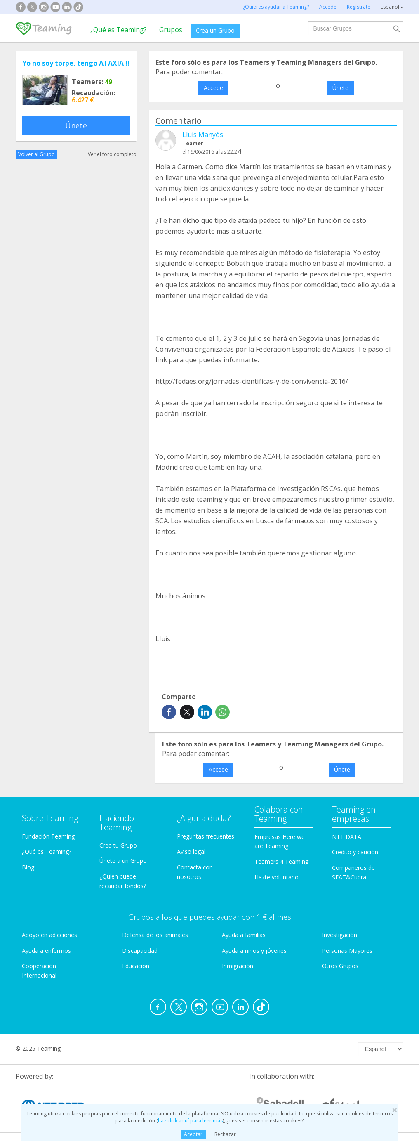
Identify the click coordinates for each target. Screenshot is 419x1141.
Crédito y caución (355, 852)
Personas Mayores (347, 950)
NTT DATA (346, 837)
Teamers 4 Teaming (281, 861)
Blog (28, 867)
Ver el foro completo (112, 154)
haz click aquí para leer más (190, 1120)
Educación (135, 966)
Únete (76, 125)
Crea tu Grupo (118, 845)
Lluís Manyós (202, 134)
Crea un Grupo (215, 30)
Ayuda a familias (244, 935)
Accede (213, 88)
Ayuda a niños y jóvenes (254, 950)
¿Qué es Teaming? (118, 29)
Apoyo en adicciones (49, 935)
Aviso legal (191, 851)
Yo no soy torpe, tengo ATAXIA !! (75, 63)
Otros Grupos (340, 966)
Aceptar (193, 1134)
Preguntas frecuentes (205, 836)
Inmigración (237, 966)
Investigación (339, 935)
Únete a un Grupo (123, 861)
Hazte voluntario (276, 877)
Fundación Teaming (48, 836)
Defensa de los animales (155, 935)
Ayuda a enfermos (46, 950)
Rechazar (225, 1134)
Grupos (170, 29)
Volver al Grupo (36, 154)
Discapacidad (140, 950)
